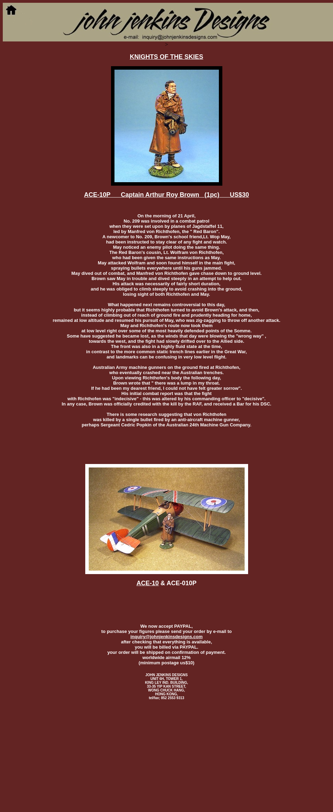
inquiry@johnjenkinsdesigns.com (166, 636)
